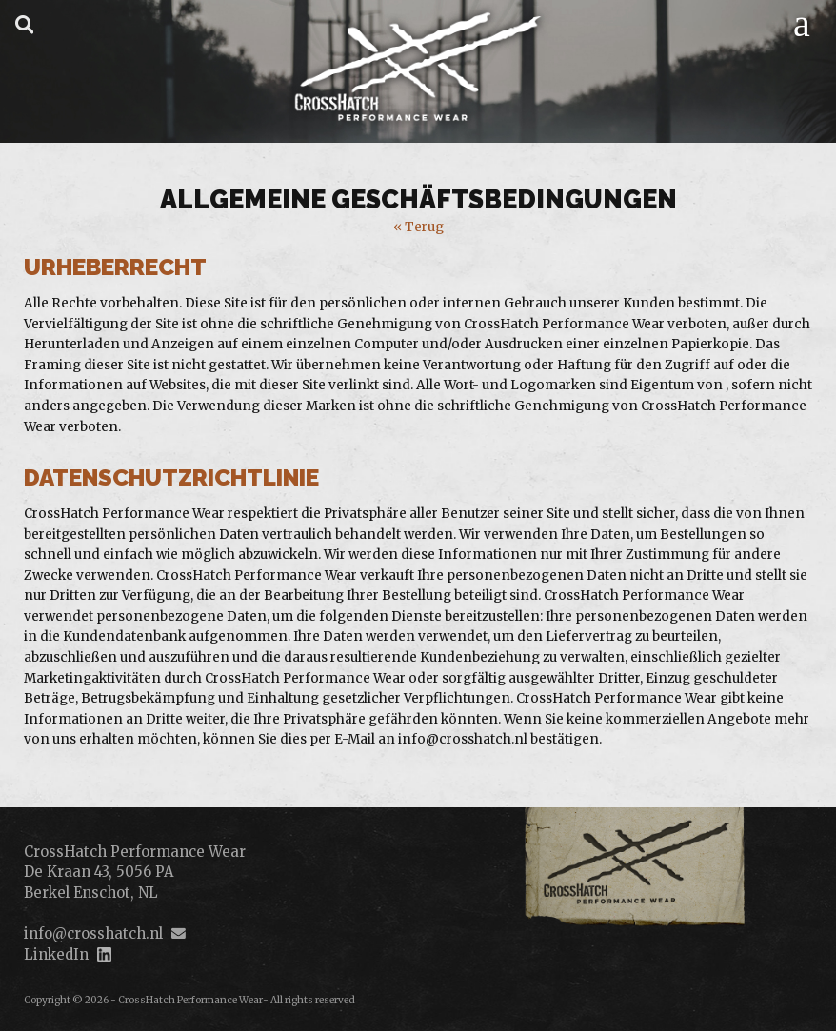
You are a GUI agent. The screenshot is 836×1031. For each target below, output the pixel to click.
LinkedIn (56, 954)
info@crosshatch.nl (93, 933)
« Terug (418, 227)
